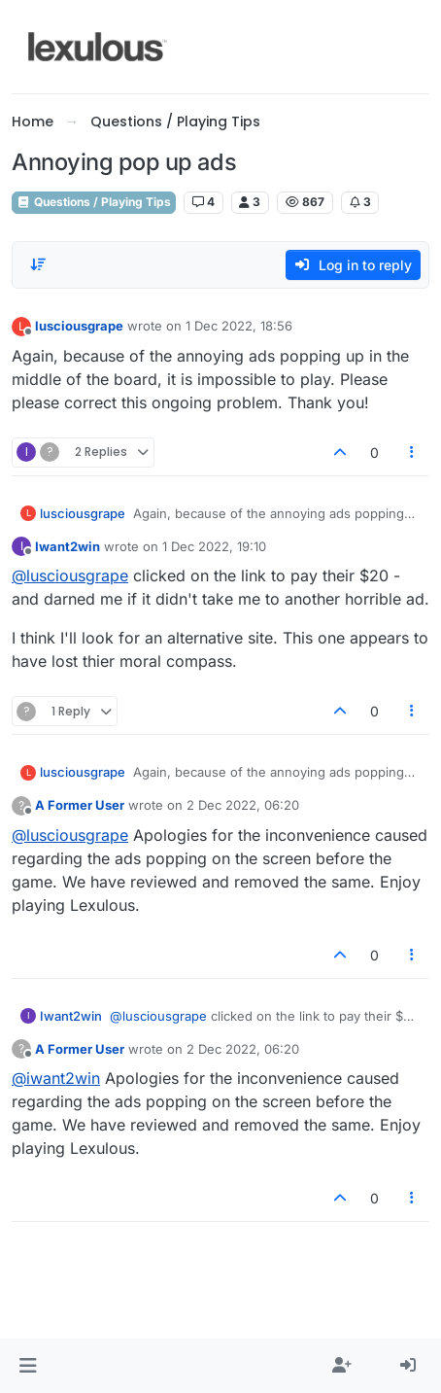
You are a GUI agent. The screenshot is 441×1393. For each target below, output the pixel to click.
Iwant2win (67, 546)
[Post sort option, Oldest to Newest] (37, 264)
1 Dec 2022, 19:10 (214, 546)
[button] (28, 1365)
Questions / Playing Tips (94, 201)
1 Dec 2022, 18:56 (239, 325)
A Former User (79, 805)
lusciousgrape (79, 325)
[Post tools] (412, 452)
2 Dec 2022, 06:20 (243, 805)
